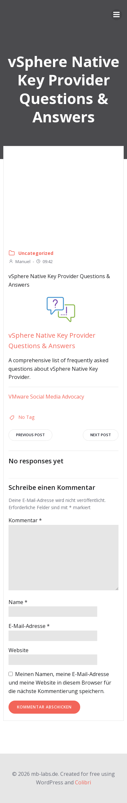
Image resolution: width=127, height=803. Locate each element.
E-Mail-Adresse (29, 626)
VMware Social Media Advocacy (46, 396)
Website (18, 650)
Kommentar (25, 520)
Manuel (19, 261)
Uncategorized (35, 253)
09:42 (44, 261)
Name (18, 602)
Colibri (83, 782)
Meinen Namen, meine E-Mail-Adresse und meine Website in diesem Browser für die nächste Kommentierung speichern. (60, 682)
